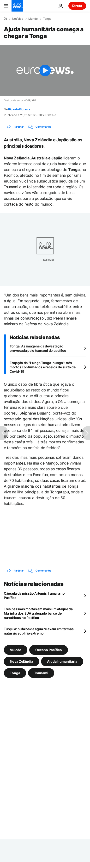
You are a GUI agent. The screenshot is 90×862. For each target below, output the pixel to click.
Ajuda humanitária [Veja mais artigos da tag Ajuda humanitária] (62, 661)
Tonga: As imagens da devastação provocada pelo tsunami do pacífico (38, 348)
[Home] (5, 18)
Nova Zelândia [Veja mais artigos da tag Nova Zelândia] (21, 661)
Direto (77, 6)
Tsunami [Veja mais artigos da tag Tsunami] (41, 673)
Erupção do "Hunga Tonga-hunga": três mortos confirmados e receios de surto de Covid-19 (43, 367)
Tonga (47, 18)
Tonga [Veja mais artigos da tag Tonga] (15, 673)
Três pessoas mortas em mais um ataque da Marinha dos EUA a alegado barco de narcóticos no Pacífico (38, 613)
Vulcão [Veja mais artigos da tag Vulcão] (15, 650)
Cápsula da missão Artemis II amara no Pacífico (34, 595)
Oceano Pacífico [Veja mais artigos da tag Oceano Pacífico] (48, 650)
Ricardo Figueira (19, 109)
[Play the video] (45, 70)
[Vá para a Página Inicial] (17, 6)
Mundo (33, 18)
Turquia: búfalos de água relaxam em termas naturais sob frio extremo (38, 631)
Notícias (17, 18)
